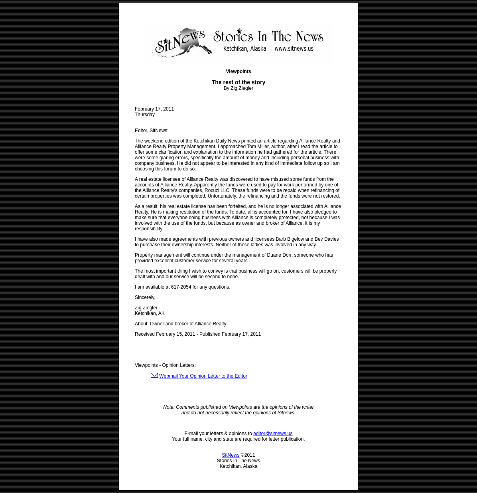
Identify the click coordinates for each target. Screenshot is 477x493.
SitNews (231, 455)
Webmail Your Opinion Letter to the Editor (203, 376)
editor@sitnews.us (272, 433)
